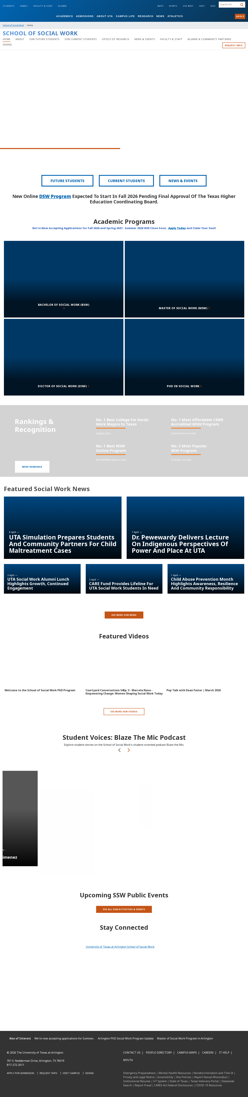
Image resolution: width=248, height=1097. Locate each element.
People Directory (159, 1052)
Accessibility (165, 1077)
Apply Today (177, 236)
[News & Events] (144, 39)
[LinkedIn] (18, 1089)
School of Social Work (13, 25)
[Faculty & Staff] (171, 39)
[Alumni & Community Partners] (209, 39)
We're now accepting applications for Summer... (64, 1038)
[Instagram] (26, 1089)
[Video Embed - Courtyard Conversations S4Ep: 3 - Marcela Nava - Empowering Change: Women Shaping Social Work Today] (124, 677)
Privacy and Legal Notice (139, 1077)
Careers (208, 1052)
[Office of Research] (115, 39)
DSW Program (55, 204)
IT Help (224, 1052)
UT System (160, 1081)
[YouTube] (41, 1089)
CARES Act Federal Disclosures (173, 1085)
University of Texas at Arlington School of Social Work (120, 947)
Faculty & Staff (43, 6)
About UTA (105, 16)
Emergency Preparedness (139, 1073)
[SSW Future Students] (44, 39)
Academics (64, 16)
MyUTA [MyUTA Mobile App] (128, 1060)
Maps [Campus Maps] (160, 6)
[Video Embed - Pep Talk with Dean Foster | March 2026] (205, 677)
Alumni (62, 6)
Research (145, 16)
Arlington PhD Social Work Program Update (126, 1038)
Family (24, 6)
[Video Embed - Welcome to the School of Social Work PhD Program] (43, 677)
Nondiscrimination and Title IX (213, 1073)
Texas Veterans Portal (204, 1081)
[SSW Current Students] (81, 39)
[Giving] (7, 44)
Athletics (175, 16)
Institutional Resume (136, 1081)
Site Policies (183, 1077)
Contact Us (131, 1052)
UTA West (188, 6)
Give (212, 6)
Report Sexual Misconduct (210, 1077)
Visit (202, 6)
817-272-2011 (15, 1065)
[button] (32, 479)
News (160, 16)
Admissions (85, 16)
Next (128, 776)
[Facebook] (11, 1089)
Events (173, 6)
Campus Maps (187, 1052)
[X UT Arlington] (33, 1089)
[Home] (6, 39)
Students (8, 6)
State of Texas (179, 1081)
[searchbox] (229, 4)
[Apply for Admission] (20, 1073)
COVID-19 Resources (209, 1085)
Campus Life (125, 16)
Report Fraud (143, 1085)
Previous (119, 776)
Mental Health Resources (175, 1073)
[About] (20, 39)
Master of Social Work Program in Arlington (185, 1038)
